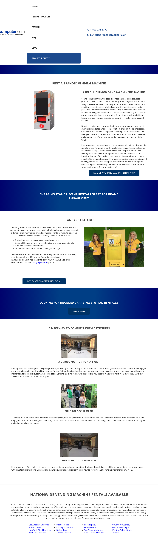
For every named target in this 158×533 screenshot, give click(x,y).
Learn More (79, 311)
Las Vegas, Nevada (64, 527)
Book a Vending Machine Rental (44, 281)
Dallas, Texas (62, 530)
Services (36, 27)
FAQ (34, 37)
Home (35, 6)
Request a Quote (41, 58)
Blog (34, 48)
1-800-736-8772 (97, 29)
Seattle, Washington (121, 527)
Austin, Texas (35, 527)
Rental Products (41, 16)
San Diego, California (93, 530)
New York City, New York (40, 530)
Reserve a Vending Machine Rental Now (114, 173)
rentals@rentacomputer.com (106, 34)
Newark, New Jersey (121, 524)
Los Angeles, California (39, 524)
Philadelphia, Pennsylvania (90, 526)
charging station (39, 262)
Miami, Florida (62, 524)
